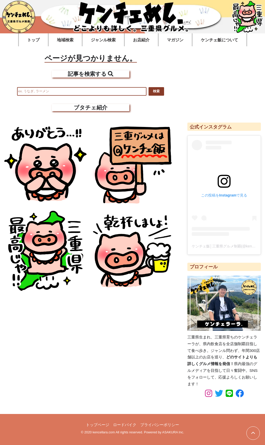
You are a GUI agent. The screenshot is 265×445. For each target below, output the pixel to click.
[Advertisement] (224, 82)
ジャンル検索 (103, 40)
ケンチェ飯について (219, 40)
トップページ (97, 425)
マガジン (175, 40)
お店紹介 (141, 40)
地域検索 (65, 40)
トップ (33, 40)
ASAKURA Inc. (173, 432)
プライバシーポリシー (159, 425)
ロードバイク (124, 425)
